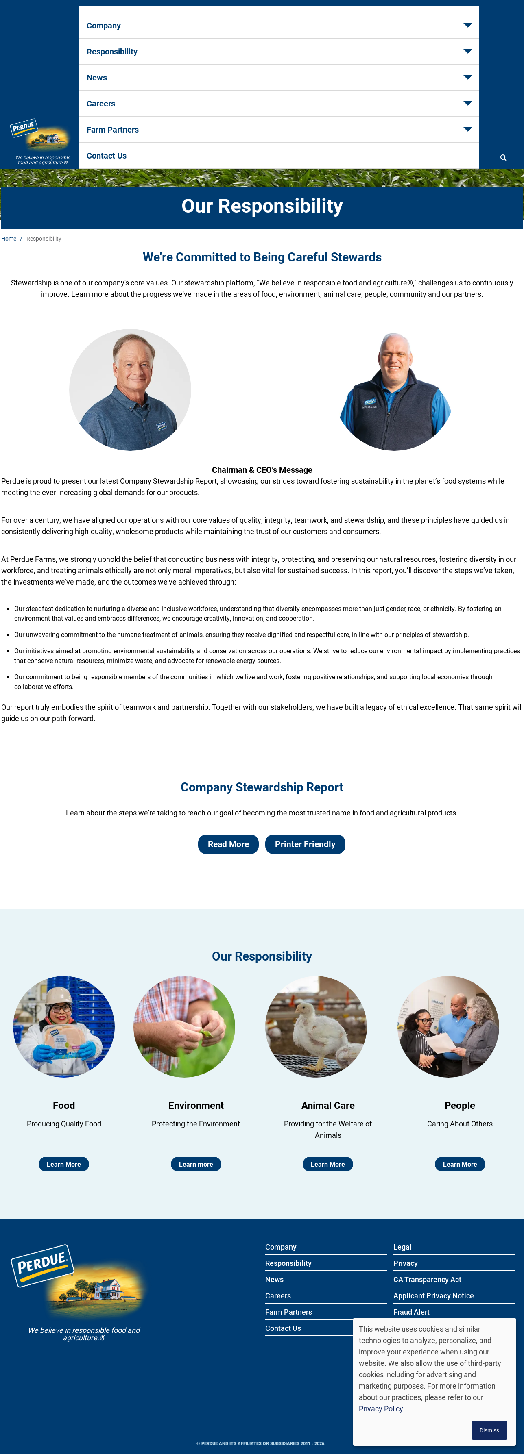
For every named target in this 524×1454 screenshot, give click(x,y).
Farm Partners (372, 45)
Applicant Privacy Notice (433, 1296)
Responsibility (182, 45)
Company (111, 45)
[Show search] (503, 45)
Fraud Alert (411, 1312)
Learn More (64, 1164)
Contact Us (445, 45)
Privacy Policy (381, 1408)
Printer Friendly (305, 844)
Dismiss (489, 1430)
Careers (303, 45)
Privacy (405, 1263)
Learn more (196, 1164)
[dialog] (434, 1382)
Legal (402, 1247)
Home (8, 238)
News (247, 45)
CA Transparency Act (427, 1280)
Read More (228, 844)
